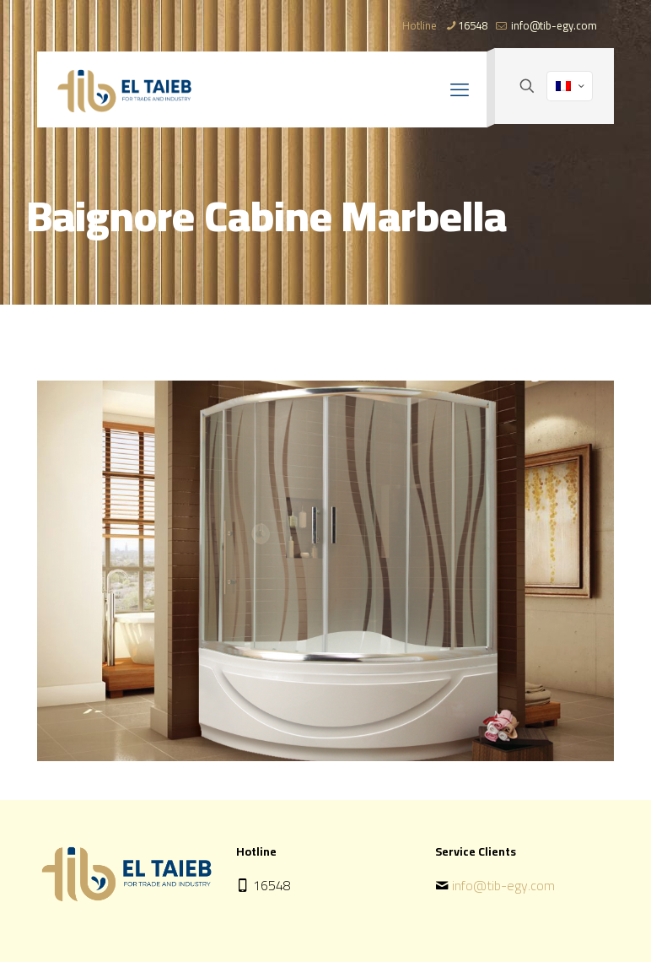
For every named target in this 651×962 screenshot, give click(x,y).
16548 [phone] (472, 25)
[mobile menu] (459, 89)
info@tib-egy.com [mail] (552, 25)
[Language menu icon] (569, 86)
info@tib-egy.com (503, 885)
